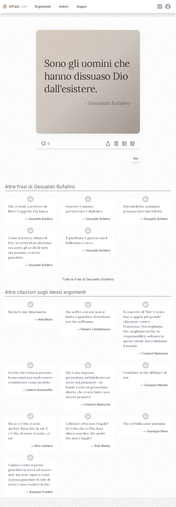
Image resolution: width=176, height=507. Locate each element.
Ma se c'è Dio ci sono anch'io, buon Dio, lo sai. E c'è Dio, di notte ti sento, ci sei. (29, 431)
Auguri (81, 6)
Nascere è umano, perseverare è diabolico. (84, 208)
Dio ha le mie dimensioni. (27, 312)
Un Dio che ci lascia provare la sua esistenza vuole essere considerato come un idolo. (30, 377)
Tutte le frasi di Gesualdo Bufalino (88, 279)
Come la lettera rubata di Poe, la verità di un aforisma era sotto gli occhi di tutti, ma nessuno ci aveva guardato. (29, 247)
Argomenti (43, 6)
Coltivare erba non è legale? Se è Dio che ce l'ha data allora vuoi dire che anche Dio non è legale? (87, 431)
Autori (63, 6)
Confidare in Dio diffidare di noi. (144, 375)
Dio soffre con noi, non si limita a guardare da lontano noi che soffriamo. (88, 317)
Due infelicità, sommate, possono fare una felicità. (143, 208)
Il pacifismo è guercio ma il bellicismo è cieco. (86, 240)
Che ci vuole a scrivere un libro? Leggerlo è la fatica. (28, 208)
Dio (135, 158)
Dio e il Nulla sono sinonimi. (144, 424)
